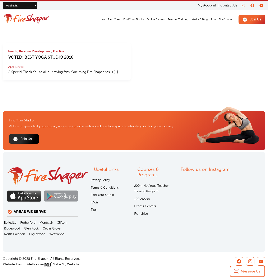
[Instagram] (243, 5)
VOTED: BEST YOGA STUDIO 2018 (40, 57)
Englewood (37, 234)
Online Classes (156, 19)
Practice (58, 51)
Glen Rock (31, 228)
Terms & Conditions (105, 187)
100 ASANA (142, 199)
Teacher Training (178, 19)
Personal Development (35, 51)
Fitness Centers (145, 206)
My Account (207, 5)
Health (12, 51)
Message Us (250, 271)
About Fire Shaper (222, 19)
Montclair (46, 223)
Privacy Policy (100, 180)
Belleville (10, 223)
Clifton (61, 223)
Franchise (141, 214)
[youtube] (261, 5)
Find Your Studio (133, 19)
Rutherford (28, 223)
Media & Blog (199, 19)
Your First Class (111, 19)
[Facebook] (252, 5)
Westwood (57, 234)
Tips (94, 210)
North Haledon (14, 234)
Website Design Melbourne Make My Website (41, 264)
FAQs (94, 202)
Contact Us (228, 5)
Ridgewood (12, 228)
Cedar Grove (51, 228)
